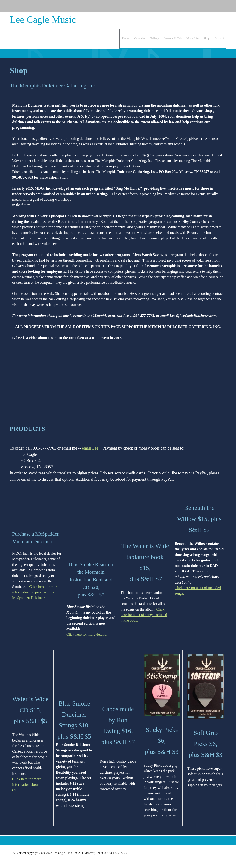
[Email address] (205, 6)
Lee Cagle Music (43, 19)
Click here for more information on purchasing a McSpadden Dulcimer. (35, 592)
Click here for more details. (86, 634)
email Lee (90, 448)
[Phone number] (198, 6)
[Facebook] (219, 6)
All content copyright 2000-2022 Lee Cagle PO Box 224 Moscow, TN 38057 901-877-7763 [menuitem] (69, 853)
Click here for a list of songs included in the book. (144, 571)
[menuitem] (125, 39)
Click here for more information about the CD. (28, 748)
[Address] (212, 6)
